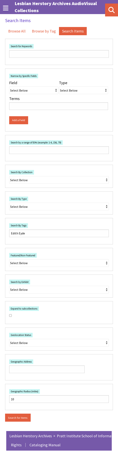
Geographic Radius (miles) (24, 391)
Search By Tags (18, 225)
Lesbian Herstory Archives (31, 435)
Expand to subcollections (24, 308)
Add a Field (18, 120)
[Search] (111, 10)
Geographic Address (21, 361)
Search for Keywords (21, 46)
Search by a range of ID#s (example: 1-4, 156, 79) (36, 142)
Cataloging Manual (45, 444)
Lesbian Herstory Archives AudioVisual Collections (56, 7)
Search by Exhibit (20, 282)
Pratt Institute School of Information (87, 435)
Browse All (17, 31)
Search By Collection (21, 172)
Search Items (73, 31)
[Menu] (6, 8)
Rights (16, 444)
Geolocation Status (21, 335)
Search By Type (19, 198)
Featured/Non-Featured (23, 255)
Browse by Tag (44, 31)
